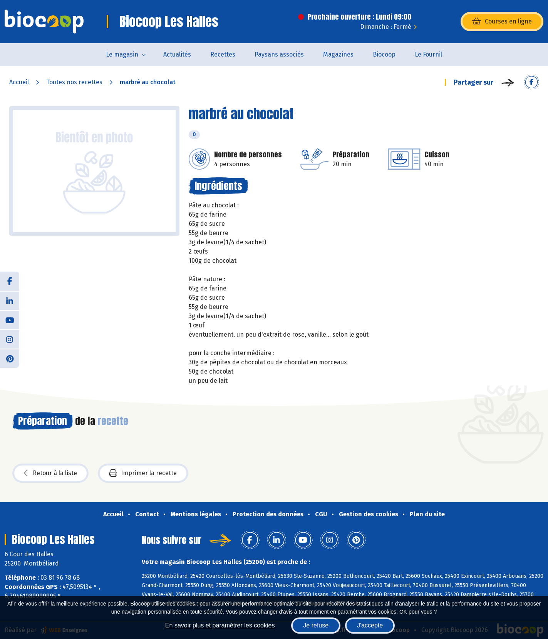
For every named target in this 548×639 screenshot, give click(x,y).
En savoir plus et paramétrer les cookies (220, 625)
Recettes (222, 54)
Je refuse (315, 625)
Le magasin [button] (122, 54)
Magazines (338, 54)
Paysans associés (279, 54)
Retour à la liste (50, 473)
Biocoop (384, 54)
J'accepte (370, 625)
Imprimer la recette (143, 473)
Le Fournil (428, 54)
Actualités (177, 54)
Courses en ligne (502, 21)
